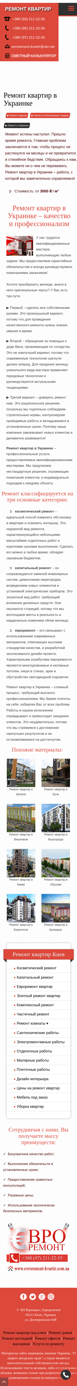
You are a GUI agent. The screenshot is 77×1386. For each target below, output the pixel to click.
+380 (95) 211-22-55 (24, 28)
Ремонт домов (60, 1332)
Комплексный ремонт (34, 1005)
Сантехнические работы (36, 1033)
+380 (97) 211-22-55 (24, 37)
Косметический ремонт (35, 968)
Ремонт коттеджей (17, 1338)
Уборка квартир (29, 1107)
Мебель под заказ (31, 1097)
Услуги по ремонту (48, 1344)
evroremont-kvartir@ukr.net (29, 47)
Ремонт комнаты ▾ (31, 1023)
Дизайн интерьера (31, 1079)
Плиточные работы (32, 1070)
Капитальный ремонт (34, 977)
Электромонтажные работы (39, 1042)
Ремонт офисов (47, 1338)
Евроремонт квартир (33, 987)
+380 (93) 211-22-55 (24, 19)
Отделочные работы (33, 1051)
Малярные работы (31, 1060)
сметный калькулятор (30, 56)
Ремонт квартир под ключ (24, 1332)
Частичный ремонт (31, 1014)
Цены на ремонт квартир (37, 1088)
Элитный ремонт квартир (37, 996)
